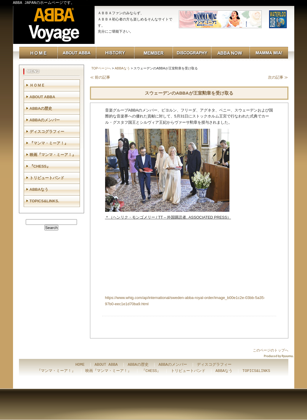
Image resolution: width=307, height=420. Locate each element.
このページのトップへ (270, 350)
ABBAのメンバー (45, 120)
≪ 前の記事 (100, 77)
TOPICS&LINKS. (44, 201)
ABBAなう (122, 68)
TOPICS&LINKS (256, 371)
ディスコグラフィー (47, 131)
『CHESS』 (40, 166)
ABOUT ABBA (42, 97)
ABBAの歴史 (41, 108)
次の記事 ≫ (278, 77)
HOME (80, 365)
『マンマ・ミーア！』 (49, 143)
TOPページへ (101, 68)
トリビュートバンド (47, 178)
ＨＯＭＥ (37, 85)
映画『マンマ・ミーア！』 (53, 154)
